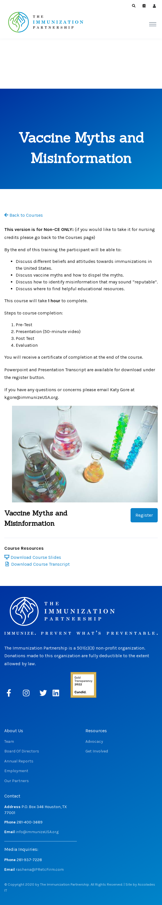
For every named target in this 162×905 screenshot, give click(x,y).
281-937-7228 (29, 859)
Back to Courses (23, 215)
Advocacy (94, 741)
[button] (133, 6)
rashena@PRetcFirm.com (40, 869)
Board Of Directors (21, 751)
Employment (16, 770)
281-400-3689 (30, 822)
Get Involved (96, 751)
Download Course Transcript (37, 564)
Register (144, 515)
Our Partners (16, 780)
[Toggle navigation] (153, 24)
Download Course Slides (32, 557)
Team (9, 741)
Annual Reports (18, 761)
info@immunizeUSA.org (37, 831)
